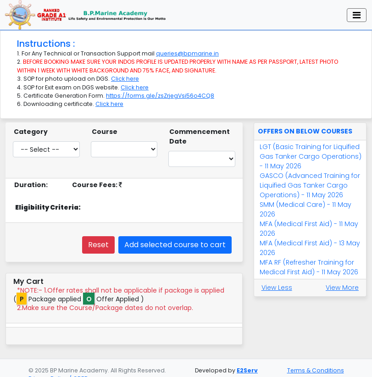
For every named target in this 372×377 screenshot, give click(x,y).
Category (31, 125)
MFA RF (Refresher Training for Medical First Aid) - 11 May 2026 (309, 260)
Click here (125, 72)
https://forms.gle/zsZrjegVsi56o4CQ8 (160, 89)
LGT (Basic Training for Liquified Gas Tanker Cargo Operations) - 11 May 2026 (310, 150)
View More (342, 281)
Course (104, 125)
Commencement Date (199, 130)
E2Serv (247, 370)
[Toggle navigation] (356, 11)
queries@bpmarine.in (187, 47)
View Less (276, 281)
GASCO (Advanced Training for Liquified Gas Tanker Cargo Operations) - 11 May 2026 (310, 179)
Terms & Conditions (315, 370)
